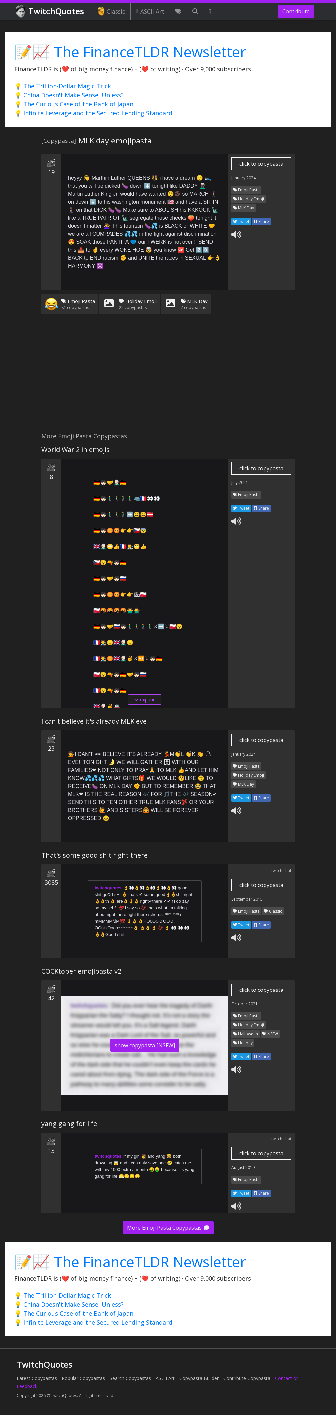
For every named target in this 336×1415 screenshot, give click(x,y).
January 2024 (243, 178)
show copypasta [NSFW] (145, 1045)
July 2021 (239, 482)
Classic (111, 11)
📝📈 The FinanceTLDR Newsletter (130, 52)
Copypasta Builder (199, 1378)
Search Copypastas (130, 1378)
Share (261, 221)
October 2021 (244, 1004)
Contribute (296, 11)
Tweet (241, 221)
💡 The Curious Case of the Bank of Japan (73, 104)
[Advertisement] (168, 377)
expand (145, 699)
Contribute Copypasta (246, 1378)
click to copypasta (261, 163)
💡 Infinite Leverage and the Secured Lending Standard (93, 113)
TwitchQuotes (50, 11)
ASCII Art (150, 11)
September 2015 (247, 899)
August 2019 (243, 1167)
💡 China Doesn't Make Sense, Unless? (69, 95)
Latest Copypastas (37, 1378)
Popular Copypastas (83, 1378)
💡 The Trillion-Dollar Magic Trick (62, 86)
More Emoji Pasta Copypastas (168, 1227)
